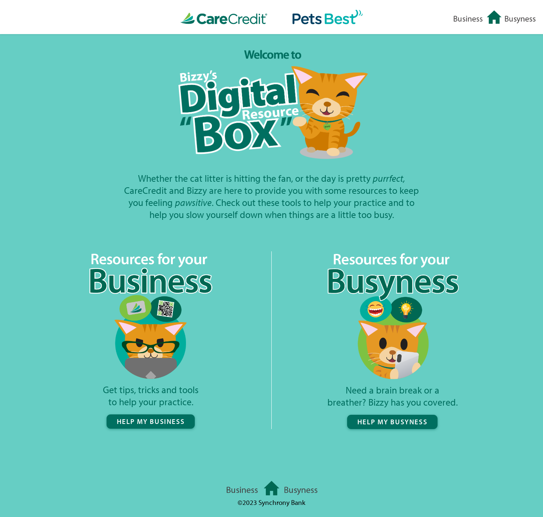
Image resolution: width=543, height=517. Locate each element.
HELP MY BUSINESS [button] (151, 421)
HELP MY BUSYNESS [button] (392, 421)
